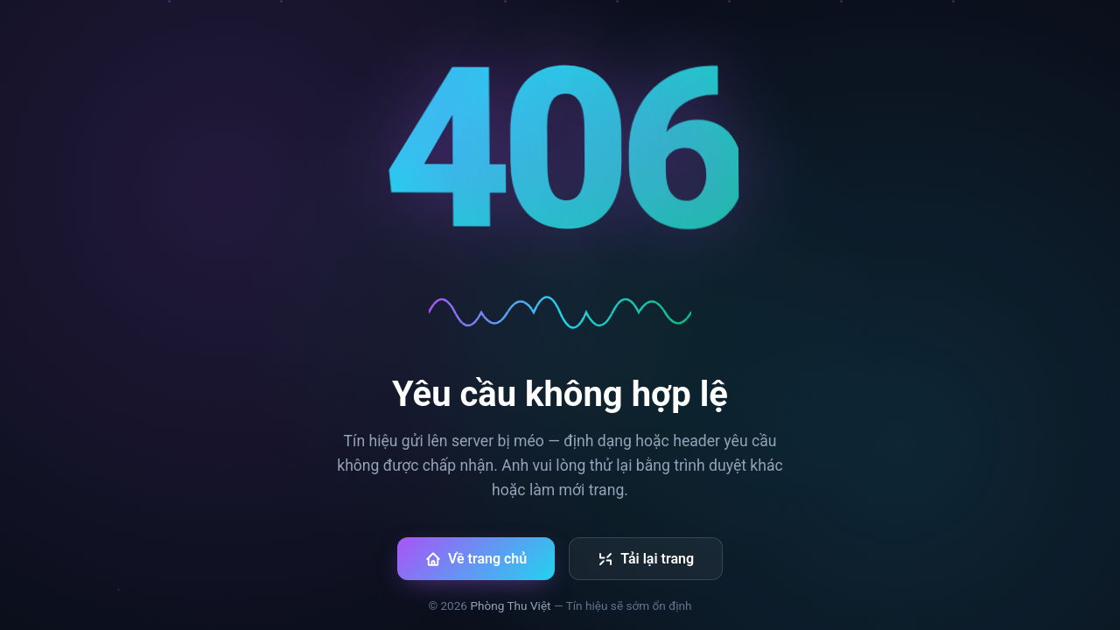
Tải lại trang (646, 558)
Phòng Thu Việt (510, 605)
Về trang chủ (476, 558)
